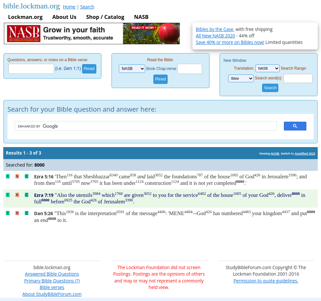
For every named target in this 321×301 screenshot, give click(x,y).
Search (87, 7)
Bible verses (52, 287)
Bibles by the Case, (215, 29)
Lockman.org (25, 17)
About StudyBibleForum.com (52, 294)
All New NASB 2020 (215, 36)
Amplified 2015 (305, 153)
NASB (141, 17)
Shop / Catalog (105, 17)
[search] (142, 126)
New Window (234, 60)
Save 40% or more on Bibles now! (230, 42)
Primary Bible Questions (49, 281)
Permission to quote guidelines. (265, 281)
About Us (64, 17)
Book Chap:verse (161, 68)
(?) (76, 281)
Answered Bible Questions (52, 274)
